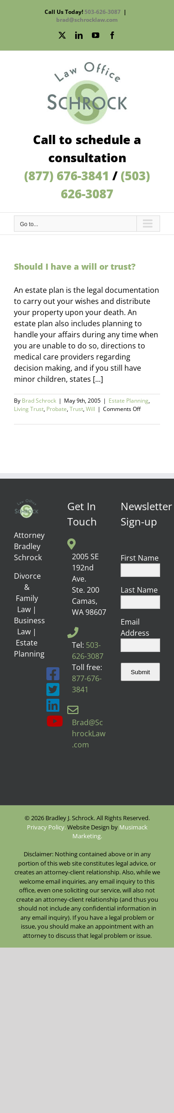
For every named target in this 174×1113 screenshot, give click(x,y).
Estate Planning (128, 401)
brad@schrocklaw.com (87, 20)
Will (90, 409)
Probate (56, 409)
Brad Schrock (39, 401)
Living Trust (29, 409)
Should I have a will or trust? (74, 266)
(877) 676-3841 (66, 175)
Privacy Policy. (46, 827)
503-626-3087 (102, 12)
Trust (76, 409)
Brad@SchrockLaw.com (88, 733)
